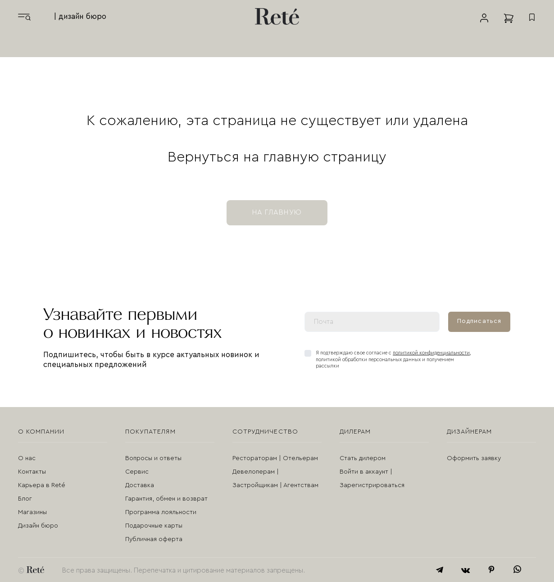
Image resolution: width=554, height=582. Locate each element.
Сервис (137, 472)
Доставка (139, 485)
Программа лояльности (160, 512)
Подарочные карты (153, 526)
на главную (277, 212)
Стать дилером (363, 458)
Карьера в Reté (41, 485)
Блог (25, 499)
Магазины (32, 512)
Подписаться (479, 321)
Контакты (32, 472)
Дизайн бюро (38, 526)
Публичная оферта (153, 539)
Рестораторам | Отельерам (275, 458)
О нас (27, 458)
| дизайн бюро (80, 16)
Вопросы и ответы (153, 458)
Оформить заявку (474, 458)
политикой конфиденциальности (431, 352)
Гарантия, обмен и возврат (166, 499)
